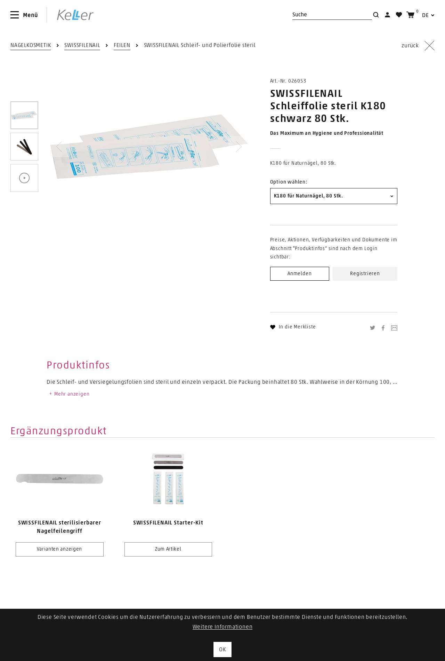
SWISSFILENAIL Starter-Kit (168, 523)
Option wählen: (288, 182)
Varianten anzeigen (59, 549)
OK (222, 649)
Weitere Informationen (223, 627)
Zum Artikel (168, 549)
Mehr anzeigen (68, 394)
